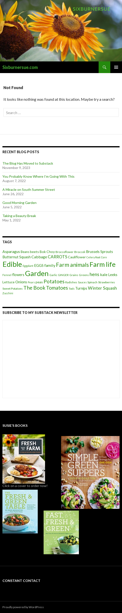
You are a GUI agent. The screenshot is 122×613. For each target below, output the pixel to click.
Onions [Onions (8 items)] (21, 282)
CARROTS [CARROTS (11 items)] (57, 256)
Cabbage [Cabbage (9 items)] (39, 256)
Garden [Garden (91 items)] (37, 273)
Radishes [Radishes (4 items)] (71, 282)
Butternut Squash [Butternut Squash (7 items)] (16, 257)
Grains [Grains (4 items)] (73, 275)
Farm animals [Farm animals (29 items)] (72, 264)
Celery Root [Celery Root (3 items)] (93, 257)
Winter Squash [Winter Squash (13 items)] (102, 288)
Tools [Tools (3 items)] (72, 288)
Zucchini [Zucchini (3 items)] (7, 293)
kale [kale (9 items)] (103, 274)
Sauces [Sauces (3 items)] (82, 282)
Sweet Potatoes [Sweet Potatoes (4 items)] (12, 288)
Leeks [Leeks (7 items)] (112, 274)
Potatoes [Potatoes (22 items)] (54, 281)
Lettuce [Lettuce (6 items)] (8, 282)
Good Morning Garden (19, 203)
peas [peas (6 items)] (39, 282)
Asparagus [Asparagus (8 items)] (11, 251)
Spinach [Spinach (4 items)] (92, 282)
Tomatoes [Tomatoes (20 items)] (57, 288)
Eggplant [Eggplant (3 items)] (28, 265)
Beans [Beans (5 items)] (25, 252)
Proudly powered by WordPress (23, 607)
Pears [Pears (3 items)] (31, 282)
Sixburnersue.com (20, 67)
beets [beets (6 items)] (34, 252)
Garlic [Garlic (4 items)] (53, 275)
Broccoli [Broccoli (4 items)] (79, 252)
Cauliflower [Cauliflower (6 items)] (77, 257)
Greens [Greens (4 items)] (84, 275)
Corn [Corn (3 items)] (104, 257)
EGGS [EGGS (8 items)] (39, 265)
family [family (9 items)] (49, 265)
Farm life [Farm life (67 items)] (103, 264)
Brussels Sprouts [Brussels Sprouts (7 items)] (99, 251)
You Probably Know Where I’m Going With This (38, 176)
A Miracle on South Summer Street (28, 189)
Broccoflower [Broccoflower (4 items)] (65, 252)
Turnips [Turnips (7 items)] (81, 288)
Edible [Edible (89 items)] (12, 264)
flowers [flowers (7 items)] (18, 274)
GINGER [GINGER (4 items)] (63, 275)
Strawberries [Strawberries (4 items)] (106, 282)
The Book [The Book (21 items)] (34, 288)
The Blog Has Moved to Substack (27, 163)
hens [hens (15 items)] (94, 274)
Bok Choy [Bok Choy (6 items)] (47, 252)
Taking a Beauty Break (19, 216)
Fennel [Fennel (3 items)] (6, 275)
